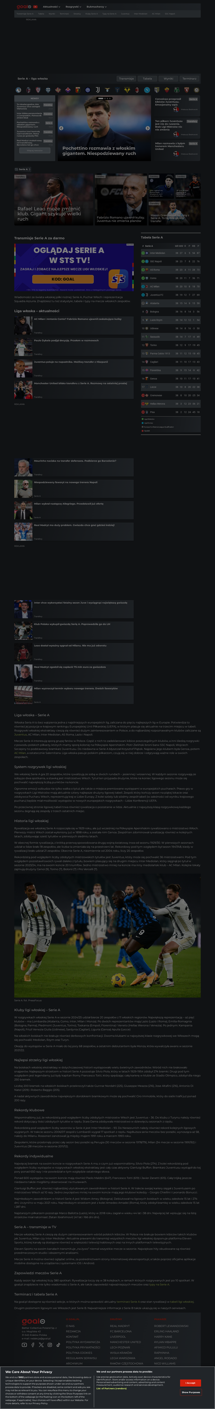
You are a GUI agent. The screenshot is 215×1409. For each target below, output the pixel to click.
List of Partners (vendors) (111, 1388)
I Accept (190, 1383)
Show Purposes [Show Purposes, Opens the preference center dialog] (191, 1392)
